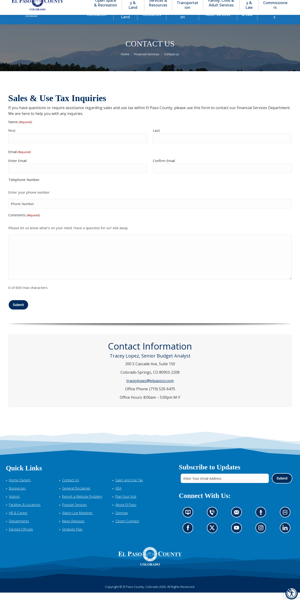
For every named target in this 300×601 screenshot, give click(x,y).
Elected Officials (21, 537)
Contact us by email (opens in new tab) (238, 522)
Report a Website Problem (82, 505)
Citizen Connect (127, 529)
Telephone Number (24, 188)
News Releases (73, 529)
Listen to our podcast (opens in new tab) (262, 522)
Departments (19, 529)
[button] (270, 4)
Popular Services (74, 513)
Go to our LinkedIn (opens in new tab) (286, 538)
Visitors (14, 505)
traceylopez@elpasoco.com (150, 389)
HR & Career (18, 521)
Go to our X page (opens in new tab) (213, 538)
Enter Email (17, 169)
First (11, 138)
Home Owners (20, 488)
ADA (118, 496)
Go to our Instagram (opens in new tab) (262, 538)
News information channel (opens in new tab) (189, 522)
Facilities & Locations (25, 513)
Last (156, 138)
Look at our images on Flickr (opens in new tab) (286, 522)
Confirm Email (164, 169)
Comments (24, 223)
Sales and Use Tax (129, 488)
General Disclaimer (76, 496)
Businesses (17, 496)
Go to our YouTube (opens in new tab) (237, 538)
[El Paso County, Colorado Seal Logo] (150, 564)
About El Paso (125, 513)
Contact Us (70, 488)
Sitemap (121, 521)
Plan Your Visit (125, 505)
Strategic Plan (72, 537)
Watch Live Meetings (77, 521)
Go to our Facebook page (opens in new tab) (189, 538)
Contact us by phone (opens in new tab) (213, 522)
